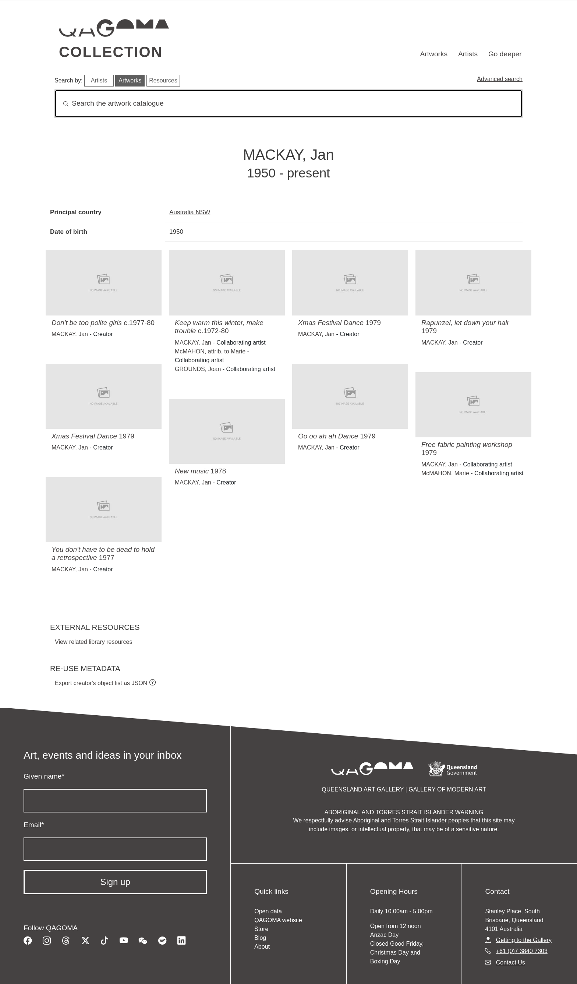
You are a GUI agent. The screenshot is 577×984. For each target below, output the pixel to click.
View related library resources (93, 642)
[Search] (288, 103)
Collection (111, 52)
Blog (260, 938)
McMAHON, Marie (445, 473)
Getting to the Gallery (524, 940)
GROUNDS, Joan (198, 369)
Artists (468, 54)
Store (261, 929)
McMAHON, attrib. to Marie (210, 351)
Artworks (434, 54)
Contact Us (510, 962)
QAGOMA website (278, 920)
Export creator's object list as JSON (101, 683)
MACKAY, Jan (70, 334)
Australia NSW (189, 212)
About (262, 947)
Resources (163, 80)
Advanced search (500, 79)
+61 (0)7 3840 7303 (522, 951)
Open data (268, 911)
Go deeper (505, 54)
